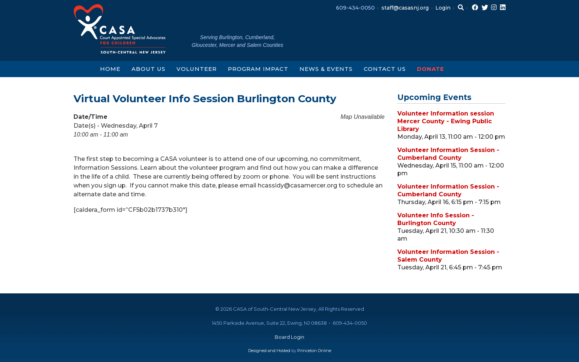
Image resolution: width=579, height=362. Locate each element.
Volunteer (197, 68)
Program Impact (258, 68)
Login (442, 7)
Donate (430, 68)
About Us (148, 68)
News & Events (326, 68)
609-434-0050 (355, 7)
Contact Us (385, 68)
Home (110, 68)
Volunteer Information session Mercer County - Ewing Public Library (445, 121)
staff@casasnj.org (405, 7)
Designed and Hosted (269, 350)
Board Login (289, 337)
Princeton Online (314, 350)
